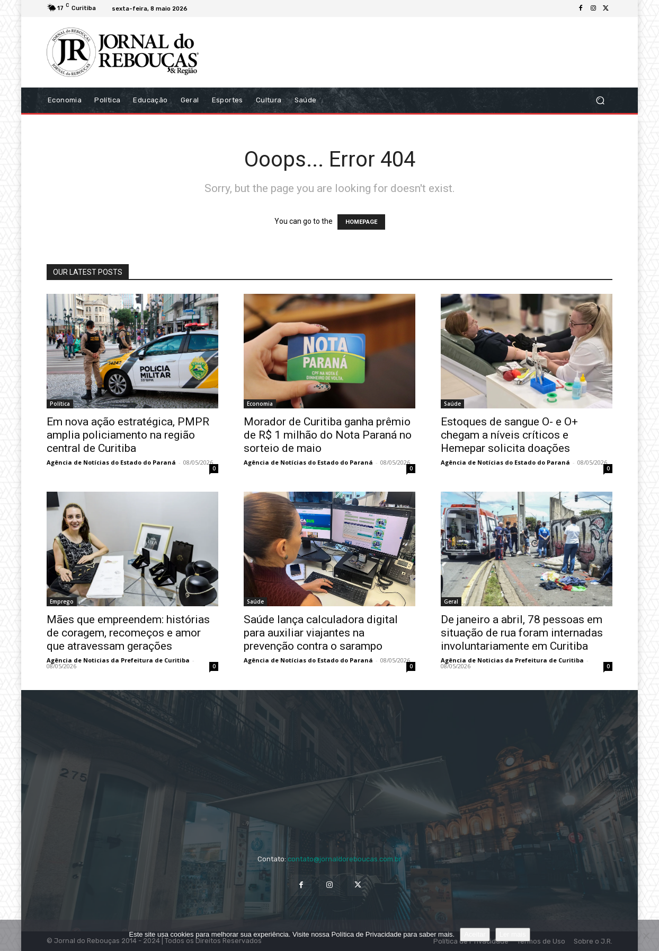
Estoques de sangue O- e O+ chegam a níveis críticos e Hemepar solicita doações (509, 435)
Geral (451, 601)
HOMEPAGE (361, 222)
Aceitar (474, 934)
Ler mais (513, 934)
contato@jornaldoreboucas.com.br (345, 859)
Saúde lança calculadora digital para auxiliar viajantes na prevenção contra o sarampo (321, 632)
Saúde (452, 403)
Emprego (62, 601)
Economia (260, 403)
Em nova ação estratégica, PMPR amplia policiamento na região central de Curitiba (128, 435)
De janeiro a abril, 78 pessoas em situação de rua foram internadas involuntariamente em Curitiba (522, 632)
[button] (599, 100)
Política (60, 403)
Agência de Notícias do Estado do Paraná (111, 462)
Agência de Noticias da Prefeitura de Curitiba (118, 660)
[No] (645, 935)
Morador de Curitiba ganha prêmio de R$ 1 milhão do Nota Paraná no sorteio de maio (328, 435)
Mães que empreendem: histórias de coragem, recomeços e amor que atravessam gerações (128, 632)
